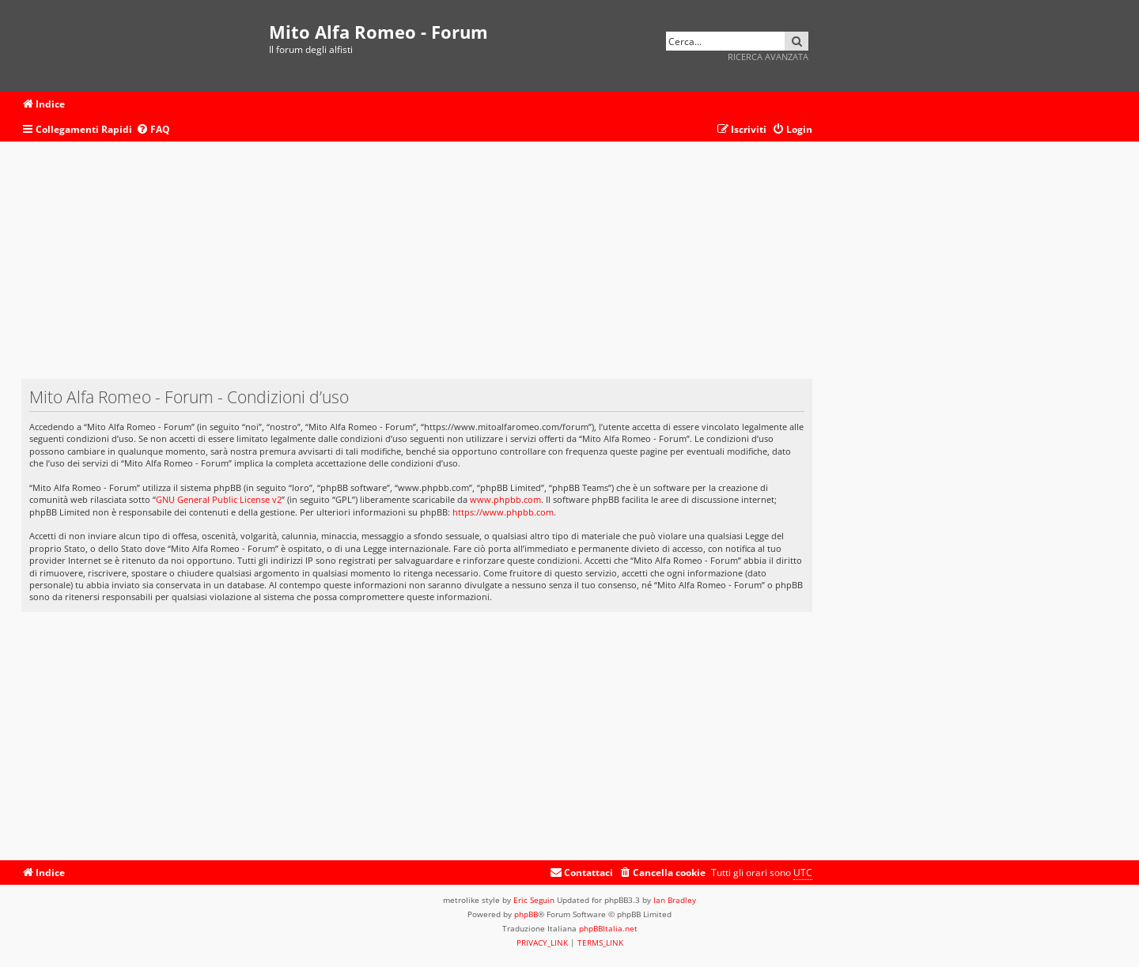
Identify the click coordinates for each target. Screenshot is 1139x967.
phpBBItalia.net (608, 928)
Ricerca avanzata (768, 56)
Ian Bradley (674, 899)
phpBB (526, 914)
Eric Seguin (533, 899)
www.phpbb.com (505, 499)
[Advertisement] (416, 268)
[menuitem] (153, 130)
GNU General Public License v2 (219, 499)
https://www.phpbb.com (503, 512)
